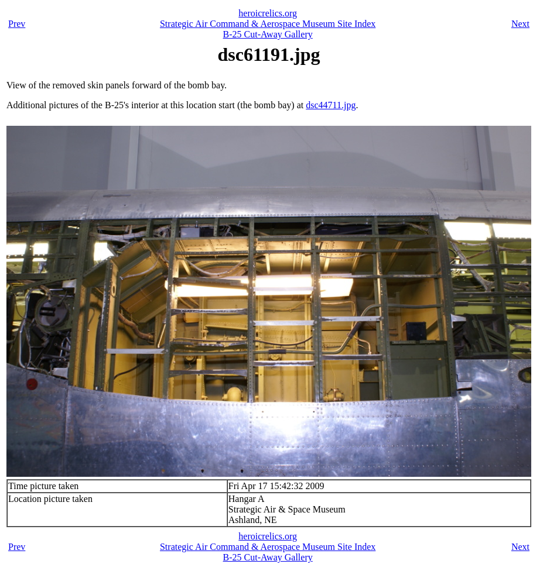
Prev (16, 24)
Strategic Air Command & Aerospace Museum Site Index (267, 24)
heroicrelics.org (267, 13)
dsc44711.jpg (331, 105)
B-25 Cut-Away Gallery (268, 34)
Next (520, 24)
